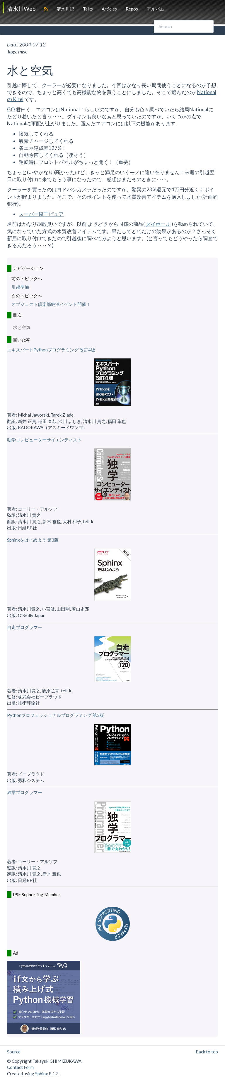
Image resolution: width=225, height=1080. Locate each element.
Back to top (207, 1051)
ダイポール (158, 224)
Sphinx (41, 1073)
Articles (109, 8)
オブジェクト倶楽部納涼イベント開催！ (51, 304)
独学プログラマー (24, 792)
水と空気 (21, 327)
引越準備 (20, 286)
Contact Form (20, 1067)
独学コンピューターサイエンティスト (44, 439)
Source (14, 1051)
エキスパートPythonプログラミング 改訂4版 (51, 349)
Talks (88, 8)
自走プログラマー (24, 627)
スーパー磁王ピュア (41, 214)
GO (11, 109)
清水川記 (65, 8)
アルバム (155, 8)
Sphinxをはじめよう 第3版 (33, 539)
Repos (132, 8)
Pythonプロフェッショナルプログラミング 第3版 (55, 715)
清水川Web (21, 8)
